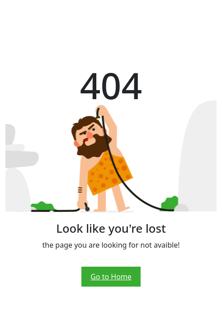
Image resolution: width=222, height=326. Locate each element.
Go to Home (111, 277)
